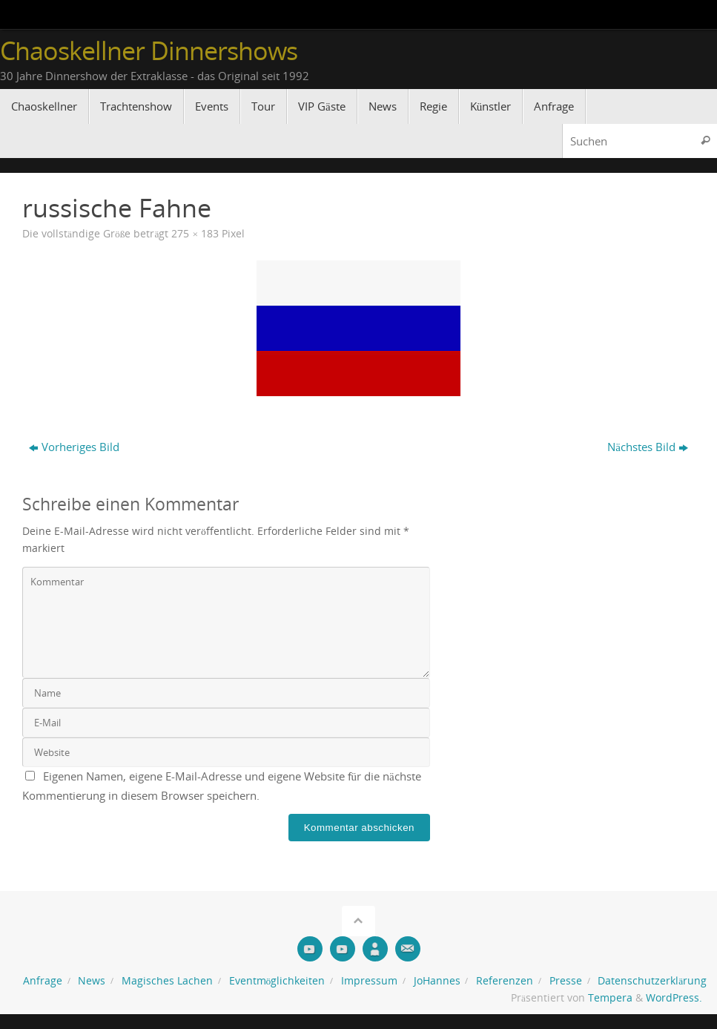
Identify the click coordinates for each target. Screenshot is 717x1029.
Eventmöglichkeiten (277, 980)
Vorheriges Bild (74, 446)
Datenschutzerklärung (652, 980)
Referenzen (504, 980)
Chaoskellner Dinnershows (148, 51)
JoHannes (437, 980)
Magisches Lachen (167, 980)
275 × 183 (195, 233)
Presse (565, 980)
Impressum (369, 980)
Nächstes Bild (647, 446)
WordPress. (674, 998)
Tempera (610, 998)
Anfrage (42, 980)
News (91, 980)
